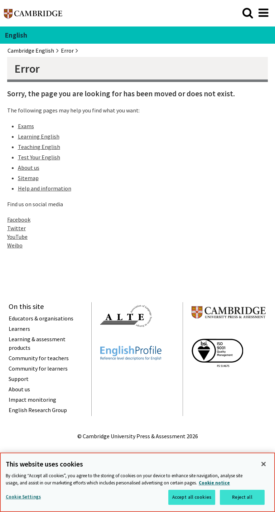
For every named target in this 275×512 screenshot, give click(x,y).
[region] (137, 482)
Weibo (15, 245)
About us (28, 167)
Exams (26, 126)
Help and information (44, 188)
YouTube (17, 236)
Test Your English (39, 157)
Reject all (242, 497)
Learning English (38, 136)
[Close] (263, 464)
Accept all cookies (191, 497)
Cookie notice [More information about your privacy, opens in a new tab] (214, 483)
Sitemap (28, 178)
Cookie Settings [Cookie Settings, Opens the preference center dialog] (23, 497)
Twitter (16, 228)
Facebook (18, 219)
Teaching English (39, 146)
